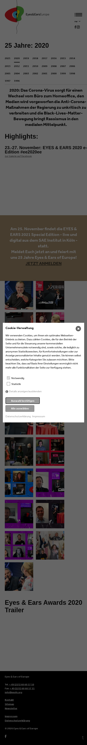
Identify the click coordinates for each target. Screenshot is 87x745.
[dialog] (43, 372)
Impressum (38, 416)
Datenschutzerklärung (18, 416)
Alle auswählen (20, 408)
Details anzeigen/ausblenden (25, 391)
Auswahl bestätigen (22, 400)
